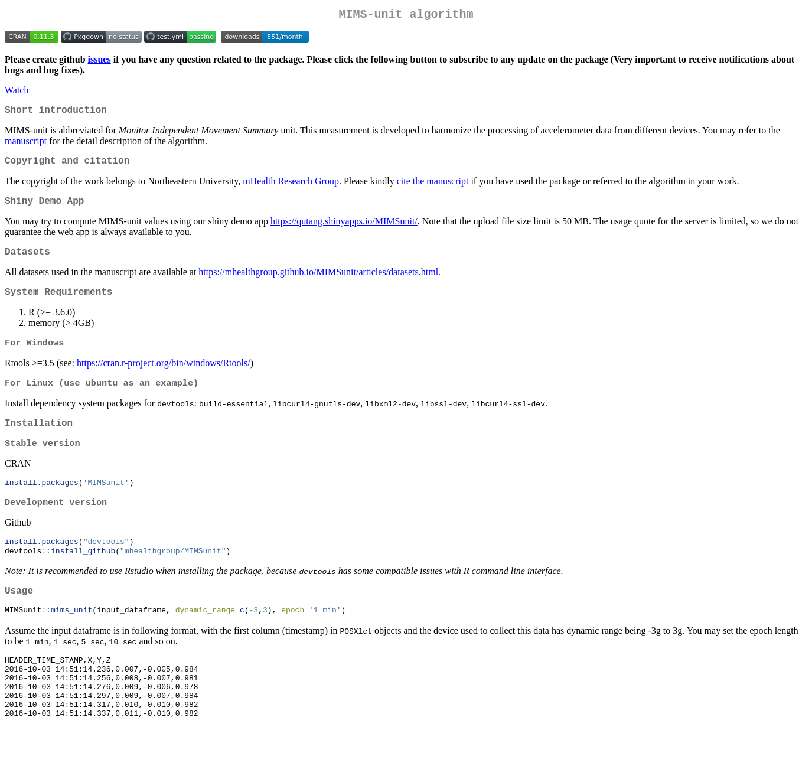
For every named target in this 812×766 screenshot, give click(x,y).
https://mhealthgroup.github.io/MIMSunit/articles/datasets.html (318, 284)
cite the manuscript (433, 188)
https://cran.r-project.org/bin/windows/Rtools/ (163, 378)
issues (99, 62)
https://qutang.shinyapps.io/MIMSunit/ (344, 231)
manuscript (26, 146)
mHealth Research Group (291, 188)
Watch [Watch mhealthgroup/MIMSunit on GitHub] (16, 92)
